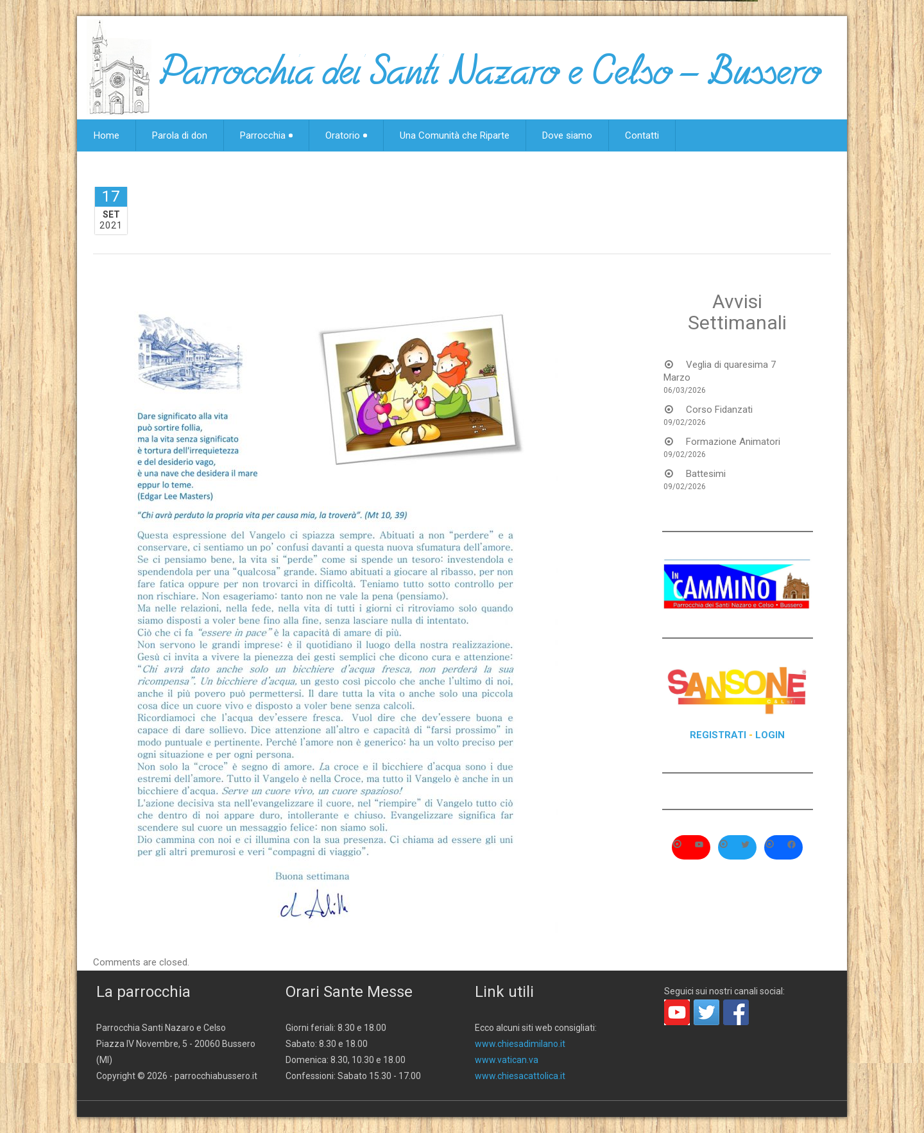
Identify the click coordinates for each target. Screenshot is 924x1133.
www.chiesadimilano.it (520, 1044)
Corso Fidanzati (719, 409)
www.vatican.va (506, 1060)
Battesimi (706, 474)
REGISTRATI (718, 735)
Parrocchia (266, 135)
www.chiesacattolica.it (520, 1076)
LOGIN (770, 735)
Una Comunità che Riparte (454, 135)
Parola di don (179, 135)
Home (106, 135)
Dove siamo (567, 135)
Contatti (642, 135)
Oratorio (346, 135)
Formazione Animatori (733, 441)
